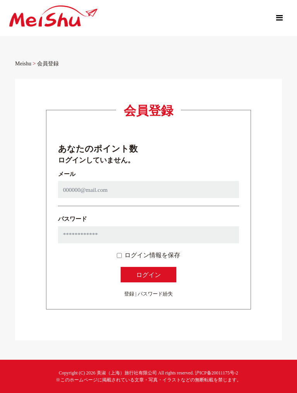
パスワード (72, 218)
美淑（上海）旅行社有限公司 (127, 373)
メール (66, 173)
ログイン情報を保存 (152, 255)
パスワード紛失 (155, 293)
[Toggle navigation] (279, 18)
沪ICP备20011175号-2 (216, 373)
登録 (129, 293)
